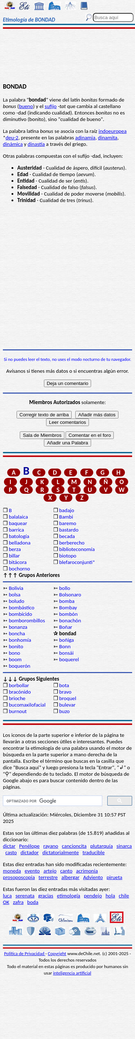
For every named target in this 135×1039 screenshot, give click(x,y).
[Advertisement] (67, 57)
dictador (30, 852)
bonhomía (20, 640)
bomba (67, 601)
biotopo (67, 555)
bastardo (68, 530)
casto (11, 852)
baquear (18, 523)
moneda (12, 871)
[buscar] (51, 801)
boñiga (66, 640)
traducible (93, 852)
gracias (45, 895)
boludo (16, 601)
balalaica (18, 517)
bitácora (18, 562)
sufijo (51, 106)
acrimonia (87, 871)
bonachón (70, 620)
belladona (19, 542)
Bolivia (16, 588)
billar (14, 555)
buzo (64, 711)
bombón (68, 614)
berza (15, 549)
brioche (17, 698)
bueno (26, 106)
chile (124, 895)
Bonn (65, 646)
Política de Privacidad (24, 953)
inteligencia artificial (72, 973)
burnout (18, 711)
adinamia (85, 137)
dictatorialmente (60, 852)
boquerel (69, 659)
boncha (17, 633)
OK (6, 902)
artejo (50, 871)
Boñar (65, 627)
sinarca (124, 846)
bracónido (20, 692)
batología (19, 536)
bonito (16, 646)
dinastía (36, 144)
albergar (71, 877)
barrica (16, 530)
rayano (50, 846)
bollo (64, 588)
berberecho (72, 542)
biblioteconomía (77, 549)
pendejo (93, 895)
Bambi (66, 517)
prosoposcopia (19, 877)
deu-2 (11, 137)
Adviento (93, 877)
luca (7, 895)
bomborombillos (27, 620)
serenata (25, 895)
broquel (67, 698)
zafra (18, 902)
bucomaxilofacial (27, 705)
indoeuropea (113, 131)
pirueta (114, 877)
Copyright (57, 953)
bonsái (66, 653)
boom (15, 659)
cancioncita (74, 846)
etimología (68, 895)
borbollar (19, 685)
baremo (67, 523)
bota (64, 685)
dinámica (13, 144)
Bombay (68, 607)
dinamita (107, 137)
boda (33, 902)
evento (32, 871)
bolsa (14, 594)
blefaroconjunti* (77, 562)
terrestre (48, 877)
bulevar (67, 705)
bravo (65, 692)
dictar (9, 846)
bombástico (21, 607)
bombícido (20, 614)
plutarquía (101, 846)
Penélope (29, 846)
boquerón (19, 666)
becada (67, 536)
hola (110, 895)
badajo (66, 510)
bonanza (18, 627)
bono (14, 653)
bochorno (19, 568)
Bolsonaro (70, 594)
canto (66, 871)
